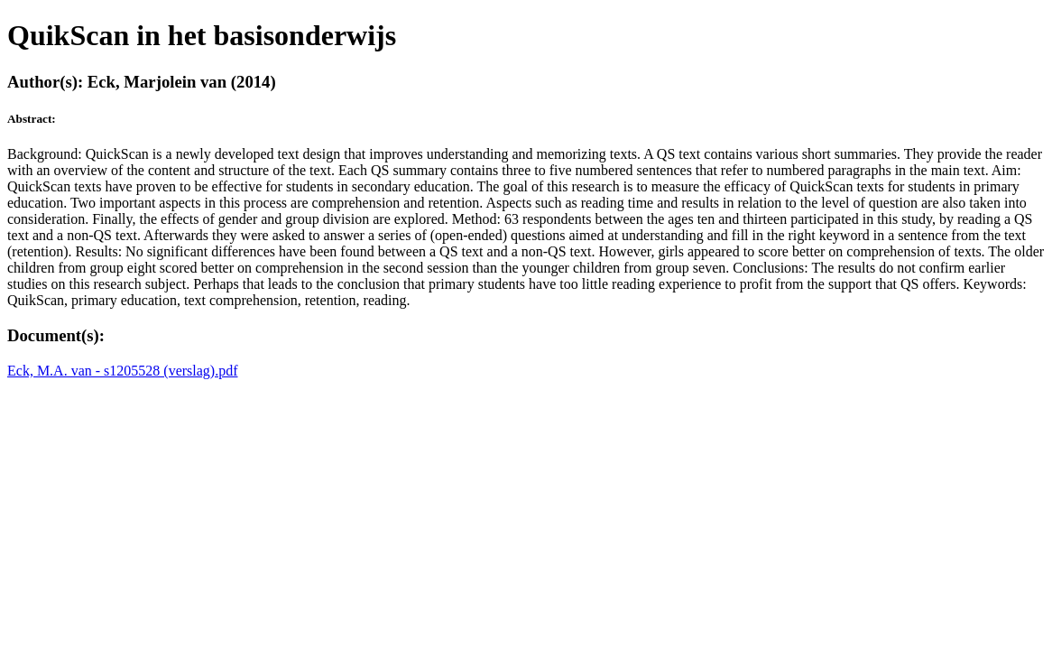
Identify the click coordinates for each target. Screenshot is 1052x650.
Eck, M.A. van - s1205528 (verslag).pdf (122, 370)
